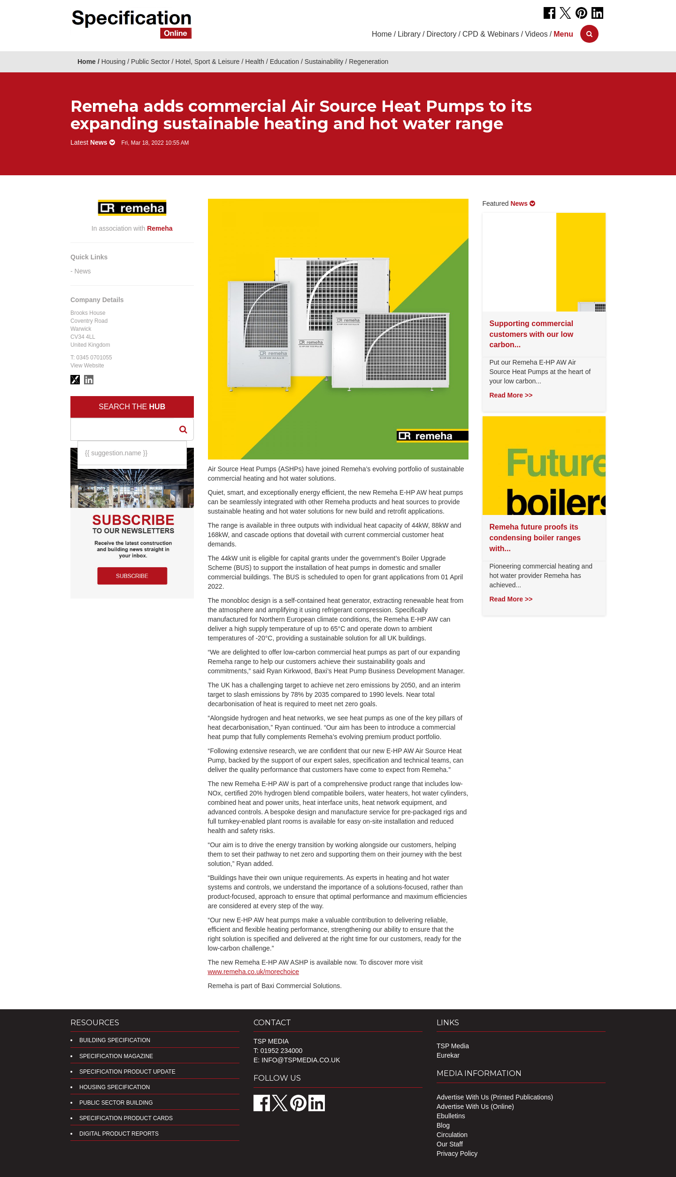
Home (382, 34)
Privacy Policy (457, 1153)
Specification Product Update (127, 1071)
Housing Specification (114, 1087)
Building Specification (114, 1040)
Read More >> (511, 395)
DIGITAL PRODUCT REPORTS (119, 1133)
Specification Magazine (116, 1056)
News (83, 271)
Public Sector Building (116, 1102)
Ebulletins (451, 1116)
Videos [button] (536, 34)
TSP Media (453, 1046)
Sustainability (324, 61)
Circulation (452, 1134)
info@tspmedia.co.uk (300, 1060)
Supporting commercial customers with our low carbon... (532, 334)
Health (254, 61)
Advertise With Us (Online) (475, 1106)
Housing (113, 61)
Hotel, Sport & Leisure (207, 61)
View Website (87, 365)
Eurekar (448, 1055)
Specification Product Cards (126, 1118)
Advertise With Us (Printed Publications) (495, 1097)
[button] (563, 34)
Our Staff (450, 1144)
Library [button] (409, 34)
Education (284, 61)
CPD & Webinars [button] (490, 34)
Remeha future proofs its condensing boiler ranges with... (535, 538)
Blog (443, 1125)
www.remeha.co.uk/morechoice (254, 971)
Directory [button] (442, 34)
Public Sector (150, 61)
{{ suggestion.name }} (116, 453)
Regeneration (368, 61)
